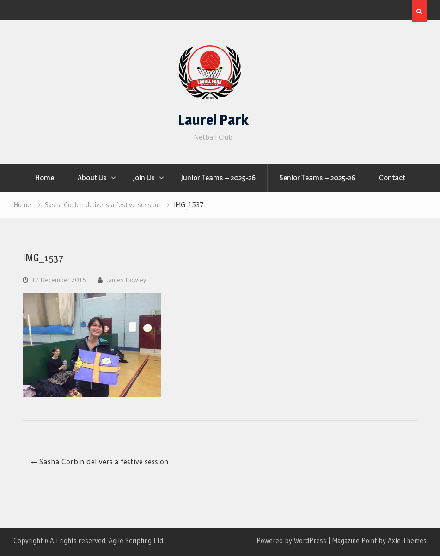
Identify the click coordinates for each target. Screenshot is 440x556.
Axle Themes (407, 540)
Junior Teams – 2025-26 (218, 177)
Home (44, 177)
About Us (92, 177)
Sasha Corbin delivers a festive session (104, 461)
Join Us (144, 177)
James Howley (126, 280)
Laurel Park (213, 120)
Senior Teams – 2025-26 (317, 177)
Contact (392, 177)
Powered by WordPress (291, 540)
